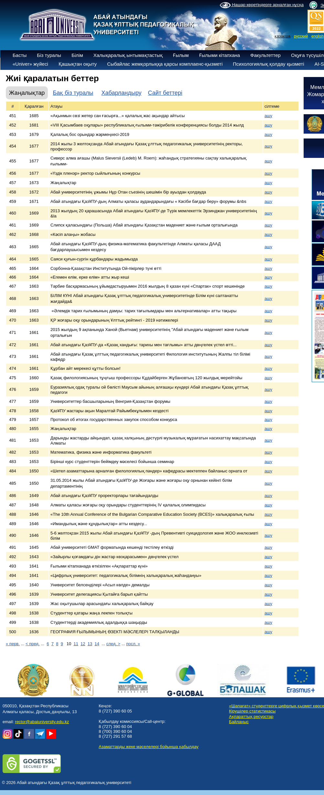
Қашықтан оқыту (78, 64)
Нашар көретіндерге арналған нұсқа (262, 5)
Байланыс (239, 721)
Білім (77, 55)
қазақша (282, 36)
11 (75, 643)
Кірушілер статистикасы (252, 711)
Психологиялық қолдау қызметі (268, 64)
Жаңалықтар (27, 93)
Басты (20, 55)
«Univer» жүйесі (30, 64)
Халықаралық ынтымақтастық (128, 55)
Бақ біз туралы (73, 93)
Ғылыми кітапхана (219, 55)
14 (97, 643)
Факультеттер (265, 55)
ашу (268, 115)
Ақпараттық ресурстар (251, 716)
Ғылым (181, 55)
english (317, 36)
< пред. (33, 643)
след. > (113, 643)
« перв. (13, 643)
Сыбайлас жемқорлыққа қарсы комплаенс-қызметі (164, 64)
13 (90, 643)
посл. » (133, 643)
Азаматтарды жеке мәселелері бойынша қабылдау (148, 746)
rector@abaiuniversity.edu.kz (42, 721)
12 (83, 643)
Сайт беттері (165, 93)
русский (301, 36)
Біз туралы (49, 55)
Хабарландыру (121, 93)
